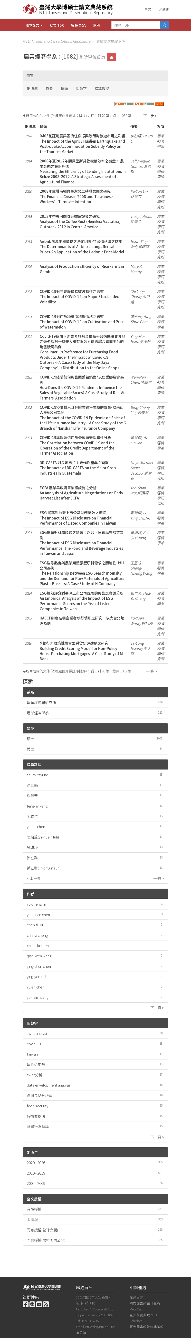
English (164, 9)
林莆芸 (135, 196)
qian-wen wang (39, 955)
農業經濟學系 (38, 712)
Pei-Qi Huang (139, 535)
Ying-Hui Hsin (137, 339)
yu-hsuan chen (38, 914)
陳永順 (135, 316)
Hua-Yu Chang (140, 595)
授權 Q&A (78, 25)
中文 (147, 9)
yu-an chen (35, 986)
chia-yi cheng (37, 935)
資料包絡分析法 (39, 1095)
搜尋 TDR (57, 25)
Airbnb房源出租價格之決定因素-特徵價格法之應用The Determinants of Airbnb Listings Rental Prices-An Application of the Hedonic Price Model (82, 246)
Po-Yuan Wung (137, 620)
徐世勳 (32, 785)
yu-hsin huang (37, 997)
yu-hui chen (36, 826)
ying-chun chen (39, 966)
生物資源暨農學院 (110, 41)
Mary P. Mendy (136, 269)
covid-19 (34, 1043)
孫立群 (32, 857)
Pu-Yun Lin (139, 191)
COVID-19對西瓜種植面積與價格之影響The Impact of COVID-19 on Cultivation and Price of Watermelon (82, 322)
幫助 (96, 25)
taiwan (32, 1054)
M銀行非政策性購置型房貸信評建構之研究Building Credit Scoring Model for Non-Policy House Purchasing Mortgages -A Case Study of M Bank (81, 650)
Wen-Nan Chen (138, 379)
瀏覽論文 (34, 25)
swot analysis (37, 1033)
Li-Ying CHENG (140, 515)
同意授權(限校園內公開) (46, 1240)
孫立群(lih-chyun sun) (43, 867)
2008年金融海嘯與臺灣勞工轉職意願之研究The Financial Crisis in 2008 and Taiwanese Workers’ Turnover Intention (76, 196)
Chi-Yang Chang (137, 294)
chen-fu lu (35, 924)
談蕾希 (135, 221)
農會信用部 (36, 1064)
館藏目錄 (136, 1297)
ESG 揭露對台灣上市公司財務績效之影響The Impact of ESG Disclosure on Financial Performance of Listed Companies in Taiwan (78, 518)
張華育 (135, 593)
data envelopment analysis (49, 1085)
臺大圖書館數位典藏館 (147, 1326)
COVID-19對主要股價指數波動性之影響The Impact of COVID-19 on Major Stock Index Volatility (79, 296)
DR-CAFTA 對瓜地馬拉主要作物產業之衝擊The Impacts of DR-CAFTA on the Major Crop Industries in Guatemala (78, 468)
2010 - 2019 (36, 1173)
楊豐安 (32, 795)
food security (37, 1105)
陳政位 (32, 816)
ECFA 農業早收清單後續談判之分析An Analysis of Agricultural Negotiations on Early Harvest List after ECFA (81, 493)
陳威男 (146, 382)
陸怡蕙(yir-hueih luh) (43, 836)
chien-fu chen (38, 945)
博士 (30, 748)
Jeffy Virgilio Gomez (140, 163)
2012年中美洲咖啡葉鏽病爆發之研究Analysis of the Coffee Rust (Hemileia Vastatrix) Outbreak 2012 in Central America (80, 221)
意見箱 (81, 1332)
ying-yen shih (37, 976)
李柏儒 (135, 135)
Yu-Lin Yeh (139, 440)
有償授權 (34, 1209)
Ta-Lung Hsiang (137, 645)
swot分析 (34, 1074)
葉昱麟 (135, 437)
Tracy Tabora (140, 216)
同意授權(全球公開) (42, 1229)
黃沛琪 (135, 532)
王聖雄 (135, 562)
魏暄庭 (143, 246)
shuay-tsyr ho (37, 774)
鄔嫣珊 (142, 492)
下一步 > (150, 115)
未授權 (32, 1219)
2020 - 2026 (36, 1162)
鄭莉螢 (135, 512)
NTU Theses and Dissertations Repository (56, 41)
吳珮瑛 (32, 847)
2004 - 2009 (36, 1183)
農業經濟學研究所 (41, 702)
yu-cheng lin (36, 904)
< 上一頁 (34, 878)
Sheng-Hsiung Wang (141, 570)
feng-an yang (37, 806)
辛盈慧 (145, 341)
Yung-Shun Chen (141, 319)
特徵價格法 (36, 1116)
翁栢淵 (147, 623)
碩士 (30, 738)
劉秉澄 (142, 412)
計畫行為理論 (38, 1126)
